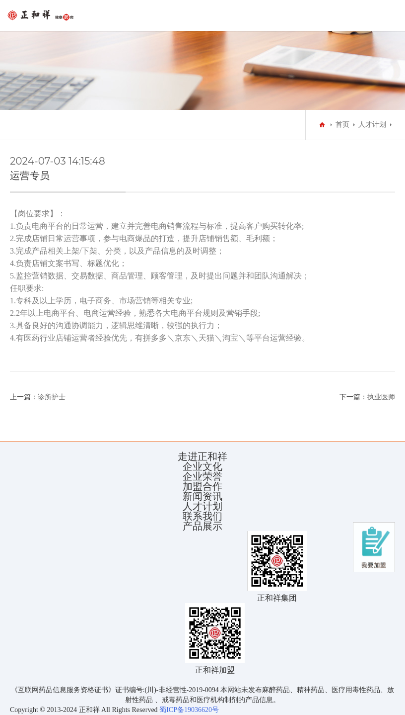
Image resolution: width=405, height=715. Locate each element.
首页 (342, 124)
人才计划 (372, 124)
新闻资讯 (202, 496)
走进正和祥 (202, 456)
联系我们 (202, 516)
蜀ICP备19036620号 (188, 710)
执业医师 (381, 397)
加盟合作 (202, 486)
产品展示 (202, 526)
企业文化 (202, 466)
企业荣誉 (202, 476)
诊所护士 (52, 397)
